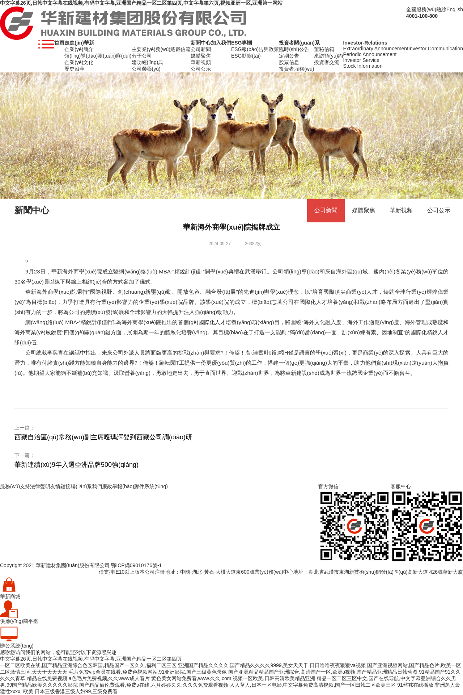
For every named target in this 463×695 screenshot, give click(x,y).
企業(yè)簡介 (78, 49)
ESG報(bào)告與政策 (255, 49)
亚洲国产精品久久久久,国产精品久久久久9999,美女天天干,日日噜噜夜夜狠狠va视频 (272, 665)
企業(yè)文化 (78, 62)
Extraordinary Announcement (375, 48)
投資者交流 (326, 62)
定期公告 (289, 56)
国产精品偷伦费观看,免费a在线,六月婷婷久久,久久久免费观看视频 (153, 685)
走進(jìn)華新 (79, 43)
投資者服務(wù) (296, 69)
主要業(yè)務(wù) (151, 49)
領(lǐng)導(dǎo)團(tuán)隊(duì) (97, 56)
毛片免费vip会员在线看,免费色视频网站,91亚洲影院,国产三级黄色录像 (148, 672)
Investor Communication (435, 48)
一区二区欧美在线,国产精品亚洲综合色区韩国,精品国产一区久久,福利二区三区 (88, 665)
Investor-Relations (365, 43)
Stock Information (362, 66)
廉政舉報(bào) (118, 486)
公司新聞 (201, 49)
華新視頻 (201, 62)
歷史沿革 (74, 69)
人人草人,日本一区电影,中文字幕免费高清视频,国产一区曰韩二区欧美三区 (313, 685)
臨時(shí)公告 (294, 49)
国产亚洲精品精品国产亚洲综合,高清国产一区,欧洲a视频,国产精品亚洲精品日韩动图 (322, 672)
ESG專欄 (241, 43)
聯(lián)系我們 (86, 486)
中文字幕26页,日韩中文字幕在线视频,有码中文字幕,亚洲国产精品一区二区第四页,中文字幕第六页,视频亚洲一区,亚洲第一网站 (141, 3)
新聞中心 (201, 43)
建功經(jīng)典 (147, 62)
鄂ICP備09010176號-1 (136, 565)
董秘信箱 (324, 49)
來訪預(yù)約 (328, 56)
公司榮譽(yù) (146, 69)
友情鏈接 (60, 486)
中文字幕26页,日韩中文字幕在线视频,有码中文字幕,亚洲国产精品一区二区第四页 (91, 659)
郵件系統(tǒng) (151, 486)
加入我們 (221, 43)
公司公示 (201, 69)
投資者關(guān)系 (299, 43)
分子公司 (142, 56)
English (454, 9)
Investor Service (361, 60)
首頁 (59, 43)
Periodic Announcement (369, 54)
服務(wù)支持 (15, 486)
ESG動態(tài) (246, 56)
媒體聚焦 (201, 56)
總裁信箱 (180, 49)
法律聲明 (40, 486)
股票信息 (289, 62)
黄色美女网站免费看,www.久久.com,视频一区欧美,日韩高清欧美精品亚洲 (233, 678)
